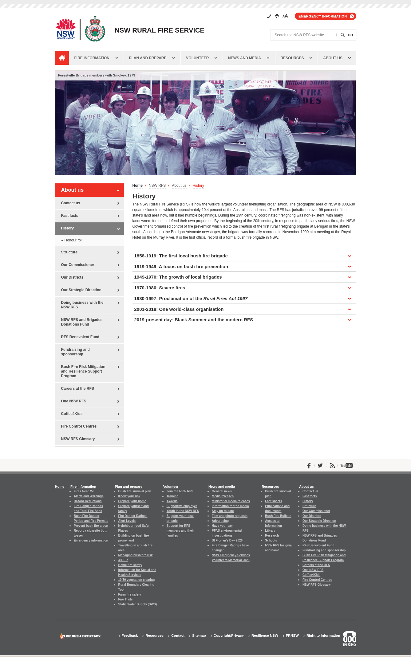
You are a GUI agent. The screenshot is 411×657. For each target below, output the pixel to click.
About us (332, 58)
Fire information (91, 58)
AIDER (123, 560)
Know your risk (129, 496)
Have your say (222, 525)
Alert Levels (127, 520)
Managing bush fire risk (135, 555)
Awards (172, 501)
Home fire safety (130, 565)
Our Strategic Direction (81, 290)
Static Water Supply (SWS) (137, 604)
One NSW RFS (73, 401)
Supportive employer (182, 506)
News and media (244, 58)
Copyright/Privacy (229, 635)
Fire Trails (125, 599)
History (198, 186)
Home (137, 186)
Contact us (70, 203)
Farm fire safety (129, 594)
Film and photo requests (229, 516)
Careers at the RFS (77, 388)
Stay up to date (223, 511)
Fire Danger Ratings (133, 516)
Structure (69, 252)
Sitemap (199, 635)
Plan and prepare (148, 58)
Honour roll (74, 240)
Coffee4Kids (72, 414)
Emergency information (322, 16)
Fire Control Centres (79, 426)
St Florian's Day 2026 (227, 540)
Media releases (223, 496)
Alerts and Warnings (89, 496)
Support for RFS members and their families (180, 530)
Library (270, 530)
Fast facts (69, 215)
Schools (271, 540)
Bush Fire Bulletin (278, 516)
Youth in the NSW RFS (183, 511)
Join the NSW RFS (180, 491)
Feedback (130, 635)
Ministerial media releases (231, 501)
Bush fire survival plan (134, 491)
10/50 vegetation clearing (136, 579)
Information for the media (230, 506)
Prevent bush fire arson (91, 525)
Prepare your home (132, 501)
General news (222, 491)
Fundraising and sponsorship (75, 351)
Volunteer (197, 58)
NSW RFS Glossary (78, 439)
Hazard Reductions (87, 501)
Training (173, 496)
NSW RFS (157, 186)
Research (272, 535)
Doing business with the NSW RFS (82, 304)
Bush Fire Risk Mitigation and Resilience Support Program (83, 371)
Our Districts (72, 277)
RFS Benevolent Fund (80, 337)
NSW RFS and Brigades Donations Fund (82, 322)
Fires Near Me (84, 491)
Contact (177, 635)
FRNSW (292, 635)
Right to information (323, 635)
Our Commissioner (77, 265)
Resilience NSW (264, 635)
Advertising (220, 520)
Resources (292, 58)
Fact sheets (273, 501)
